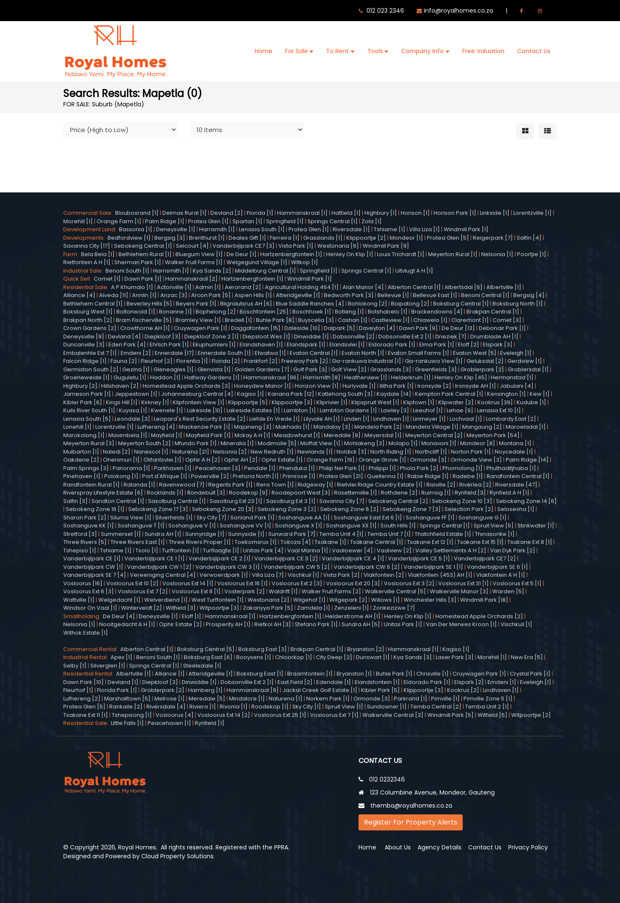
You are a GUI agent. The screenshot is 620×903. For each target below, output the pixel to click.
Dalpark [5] (339, 328)
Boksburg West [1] (88, 312)
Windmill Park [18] (484, 600)
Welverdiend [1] (166, 600)
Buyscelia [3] (316, 320)
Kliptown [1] (418, 402)
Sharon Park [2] (84, 518)
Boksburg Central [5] (206, 649)
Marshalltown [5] (127, 699)
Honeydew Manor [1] (262, 386)
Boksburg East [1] (260, 674)
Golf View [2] (349, 369)
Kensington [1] (506, 394)
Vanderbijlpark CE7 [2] (485, 558)
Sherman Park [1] (137, 262)
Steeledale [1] (202, 666)
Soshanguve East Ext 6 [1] (368, 518)
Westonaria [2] (268, 600)
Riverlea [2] (475, 485)
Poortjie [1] (531, 254)
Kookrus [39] (495, 402)
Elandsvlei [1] (347, 345)
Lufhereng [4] (156, 427)
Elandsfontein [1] (377, 682)
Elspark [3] (497, 345)
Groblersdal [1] (528, 369)
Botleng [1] (349, 312)
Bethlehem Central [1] (93, 304)
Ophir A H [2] (202, 460)
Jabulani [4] (517, 386)
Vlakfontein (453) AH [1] (440, 575)
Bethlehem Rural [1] (145, 254)
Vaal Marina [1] (307, 550)
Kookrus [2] (463, 690)
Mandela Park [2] (378, 427)
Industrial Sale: (84, 271)
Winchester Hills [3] (430, 600)
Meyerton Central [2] (434, 435)
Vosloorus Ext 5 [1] (517, 583)
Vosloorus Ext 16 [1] (242, 583)
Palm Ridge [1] (164, 221)
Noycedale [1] (514, 452)
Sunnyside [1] (246, 534)
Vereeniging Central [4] (163, 575)
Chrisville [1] (432, 674)
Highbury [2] (80, 386)
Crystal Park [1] (530, 674)
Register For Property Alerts (410, 822)
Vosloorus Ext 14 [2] (223, 715)
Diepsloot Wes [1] (266, 337)
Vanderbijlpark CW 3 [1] (227, 567)
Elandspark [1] (306, 345)
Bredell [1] (238, 320)
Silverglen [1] (107, 666)
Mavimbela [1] (127, 435)
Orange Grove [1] (382, 460)
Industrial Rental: (87, 657)
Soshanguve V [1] (192, 526)
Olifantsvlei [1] (162, 460)
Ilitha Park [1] (397, 386)
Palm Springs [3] (86, 468)
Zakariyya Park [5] (268, 608)
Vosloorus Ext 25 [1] (280, 715)
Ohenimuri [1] (121, 460)
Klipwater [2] (456, 402)
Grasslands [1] (322, 238)
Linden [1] (356, 419)
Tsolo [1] (146, 550)
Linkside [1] (494, 213)
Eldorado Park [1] (392, 345)
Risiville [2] (441, 485)
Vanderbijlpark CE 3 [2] (286, 558)
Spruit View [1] (344, 707)
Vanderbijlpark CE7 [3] (244, 246)
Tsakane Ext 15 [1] (480, 542)
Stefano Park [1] (316, 624)
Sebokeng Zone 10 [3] (462, 501)
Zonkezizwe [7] (394, 608)
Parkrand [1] (410, 699)
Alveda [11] (113, 295)
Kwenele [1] (167, 410)
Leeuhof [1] (428, 410)
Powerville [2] (210, 476)
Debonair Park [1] (502, 328)
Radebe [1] (468, 476)
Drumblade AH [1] (494, 337)
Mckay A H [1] (252, 435)
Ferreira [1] (284, 238)
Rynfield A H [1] (509, 493)
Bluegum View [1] (199, 254)
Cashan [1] (352, 320)
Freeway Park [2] (304, 361)
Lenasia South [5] (87, 419)
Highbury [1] (380, 213)
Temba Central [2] (435, 707)
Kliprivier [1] (332, 402)
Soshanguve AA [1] (304, 518)
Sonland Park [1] (252, 518)
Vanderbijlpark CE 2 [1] (220, 558)
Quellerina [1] (385, 476)
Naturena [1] (285, 699)
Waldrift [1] (283, 591)
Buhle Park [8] (275, 320)
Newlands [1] (315, 452)
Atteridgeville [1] (298, 295)
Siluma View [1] (130, 518)
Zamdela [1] (313, 608)
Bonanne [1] (175, 312)
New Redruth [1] (272, 452)
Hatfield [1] (346, 213)
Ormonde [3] (428, 460)
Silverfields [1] (174, 518)
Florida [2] (226, 361)
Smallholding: (83, 616)
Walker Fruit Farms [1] (194, 262)
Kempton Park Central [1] (449, 394)
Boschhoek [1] (311, 312)
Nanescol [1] (151, 452)
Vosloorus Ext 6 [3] (88, 591)
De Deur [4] (119, 616)
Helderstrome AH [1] (352, 616)
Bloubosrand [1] (137, 213)
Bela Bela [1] (98, 254)
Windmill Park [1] (466, 229)
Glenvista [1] (214, 369)
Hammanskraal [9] (252, 690)
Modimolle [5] (277, 443)
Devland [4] (124, 337)
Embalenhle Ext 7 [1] (90, 353)
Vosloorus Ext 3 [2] (409, 583)
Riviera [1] (202, 707)
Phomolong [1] (462, 468)
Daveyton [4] (377, 328)
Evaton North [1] (363, 353)
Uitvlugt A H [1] (414, 271)
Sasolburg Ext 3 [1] (290, 501)
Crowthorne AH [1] (145, 328)
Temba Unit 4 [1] (341, 534)
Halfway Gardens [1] (212, 377)
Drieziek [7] (450, 337)
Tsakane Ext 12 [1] (430, 542)
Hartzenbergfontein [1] (291, 254)
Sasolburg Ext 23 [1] (236, 501)
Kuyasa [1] (133, 410)
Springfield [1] (285, 221)
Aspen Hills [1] (253, 295)
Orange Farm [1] (119, 221)
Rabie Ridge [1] (428, 476)
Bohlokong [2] (367, 304)
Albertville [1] (503, 287)
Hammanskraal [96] (271, 377)
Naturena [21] (190, 452)
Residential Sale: (87, 287)
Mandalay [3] (331, 427)
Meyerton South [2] (144, 443)
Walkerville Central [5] (395, 591)
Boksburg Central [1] (461, 304)
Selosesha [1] (515, 509)
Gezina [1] (136, 369)
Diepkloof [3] (163, 337)
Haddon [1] (165, 377)
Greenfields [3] (436, 369)
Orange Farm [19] (331, 460)
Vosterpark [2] (244, 591)
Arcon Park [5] (211, 295)
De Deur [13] (458, 328)
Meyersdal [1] (383, 435)
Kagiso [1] (250, 394)
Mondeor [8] (477, 443)
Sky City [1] (306, 707)
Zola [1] (371, 221)
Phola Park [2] (419, 468)
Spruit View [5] (494, 526)
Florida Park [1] (117, 690)
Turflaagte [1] (221, 550)
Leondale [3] (132, 419)
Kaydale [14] (394, 394)
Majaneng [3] (253, 427)
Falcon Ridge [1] (85, 361)
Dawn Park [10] (83, 682)
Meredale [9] (342, 435)
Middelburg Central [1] (265, 271)
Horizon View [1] (317, 386)
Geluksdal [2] (485, 361)
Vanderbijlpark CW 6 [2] (367, 567)
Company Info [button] (422, 51)
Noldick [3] (352, 452)
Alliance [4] (79, 295)
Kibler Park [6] (82, 402)
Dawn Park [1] (143, 279)
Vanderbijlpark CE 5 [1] (419, 558)
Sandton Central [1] (118, 501)
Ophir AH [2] (241, 460)
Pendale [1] (259, 468)
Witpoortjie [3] (219, 608)
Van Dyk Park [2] (512, 550)
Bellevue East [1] (435, 295)
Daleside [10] (302, 328)
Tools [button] (375, 51)
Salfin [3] (75, 501)
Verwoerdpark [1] (223, 575)
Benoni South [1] (127, 271)
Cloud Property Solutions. (178, 856)
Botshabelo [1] (387, 312)
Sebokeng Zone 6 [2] (349, 509)
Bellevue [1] (393, 295)
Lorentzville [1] (532, 213)
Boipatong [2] (410, 304)
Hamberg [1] (205, 690)
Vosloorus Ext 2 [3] (297, 583)
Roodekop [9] (248, 493)
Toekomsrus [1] (256, 542)
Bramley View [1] (198, 320)
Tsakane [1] (330, 542)
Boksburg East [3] (262, 649)
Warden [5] (508, 591)
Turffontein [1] (180, 550)
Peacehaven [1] (169, 723)
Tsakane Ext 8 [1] (529, 542)
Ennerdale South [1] (224, 353)
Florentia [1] (192, 361)
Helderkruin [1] (411, 377)
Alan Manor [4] (363, 287)
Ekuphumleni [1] (214, 345)
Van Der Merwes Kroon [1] (461, 624)
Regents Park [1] (230, 485)
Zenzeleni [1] (351, 608)
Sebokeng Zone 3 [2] (287, 509)
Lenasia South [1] (262, 229)
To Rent (337, 51)
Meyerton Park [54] (493, 435)
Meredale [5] (207, 699)
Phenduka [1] (297, 468)
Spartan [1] (247, 221)
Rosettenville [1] (355, 493)
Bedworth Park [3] (349, 295)
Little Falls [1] (127, 723)
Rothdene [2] (399, 493)
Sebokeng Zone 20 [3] (223, 509)
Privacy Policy (528, 847)
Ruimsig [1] (436, 493)
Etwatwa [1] (270, 353)
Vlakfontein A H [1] (500, 575)
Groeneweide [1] (86, 377)
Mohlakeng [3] (364, 443)
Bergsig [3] (169, 238)
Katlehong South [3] (345, 394)
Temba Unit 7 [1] (389, 534)
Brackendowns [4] (437, 312)
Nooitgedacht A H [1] (127, 624)
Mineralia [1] (237, 443)
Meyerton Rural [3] (88, 443)
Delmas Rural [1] (184, 213)
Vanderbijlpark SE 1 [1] (433, 567)
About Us (398, 847)
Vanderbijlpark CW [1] (93, 567)
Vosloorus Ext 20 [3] (353, 583)
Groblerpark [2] (482, 369)
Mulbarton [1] (81, 452)
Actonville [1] (174, 287)
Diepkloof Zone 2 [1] (211, 337)
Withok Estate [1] (85, 633)
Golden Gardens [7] (262, 369)
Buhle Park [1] (394, 674)
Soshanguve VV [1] (245, 526)
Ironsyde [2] (434, 386)
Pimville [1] (445, 699)
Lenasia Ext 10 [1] (499, 410)
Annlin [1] (144, 295)
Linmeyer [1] (429, 419)
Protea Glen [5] (448, 238)
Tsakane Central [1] (376, 542)
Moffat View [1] (320, 443)
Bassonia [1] (135, 229)
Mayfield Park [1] (208, 435)
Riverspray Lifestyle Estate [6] (103, 493)
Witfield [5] (492, 715)
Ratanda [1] (139, 485)
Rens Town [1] (275, 485)
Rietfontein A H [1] (87, 262)
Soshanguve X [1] (298, 526)
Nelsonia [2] (230, 452)
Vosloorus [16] (82, 583)
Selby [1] (74, 666)
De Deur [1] (241, 254)
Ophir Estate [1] (282, 460)
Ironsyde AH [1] (475, 386)
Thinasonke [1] (495, 534)
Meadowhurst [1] (297, 435)
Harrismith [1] (217, 229)
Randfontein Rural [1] (91, 485)
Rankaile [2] (126, 707)
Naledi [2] (116, 452)
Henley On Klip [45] (460, 377)
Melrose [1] (169, 699)
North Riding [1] (390, 452)
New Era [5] (527, 657)
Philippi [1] (382, 468)
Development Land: (91, 229)
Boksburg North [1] (518, 304)
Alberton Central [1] (414, 287)
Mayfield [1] (166, 435)
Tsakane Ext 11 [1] (85, 715)
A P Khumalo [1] (132, 287)
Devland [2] (226, 213)
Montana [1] (515, 443)
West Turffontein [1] (217, 600)
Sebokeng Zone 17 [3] (158, 509)
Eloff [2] (468, 345)
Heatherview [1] (365, 377)
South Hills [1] (398, 526)
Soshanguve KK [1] (88, 526)
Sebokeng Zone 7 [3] (412, 509)
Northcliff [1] (431, 452)
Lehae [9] (460, 410)
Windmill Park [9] (386, 246)
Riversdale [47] (516, 485)
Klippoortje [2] (366, 238)
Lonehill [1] (77, 427)
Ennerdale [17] (174, 353)
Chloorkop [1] (293, 657)
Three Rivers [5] (85, 542)
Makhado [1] (292, 427)
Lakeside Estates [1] (253, 410)
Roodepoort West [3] (301, 493)
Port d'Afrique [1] (164, 476)
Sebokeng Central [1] (143, 246)
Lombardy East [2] (511, 419)
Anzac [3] (173, 295)
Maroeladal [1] (526, 427)
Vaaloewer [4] (352, 550)
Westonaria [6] (338, 246)
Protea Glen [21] (341, 476)
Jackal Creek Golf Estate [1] (320, 690)
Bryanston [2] (365, 649)
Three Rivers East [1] (138, 542)
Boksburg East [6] (208, 657)
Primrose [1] (299, 476)
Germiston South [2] (91, 369)
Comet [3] (507, 320)
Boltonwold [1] (135, 312)
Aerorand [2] (243, 287)
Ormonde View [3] (476, 460)
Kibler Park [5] (380, 690)
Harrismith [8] (321, 377)
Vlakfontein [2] (384, 575)
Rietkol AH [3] (272, 624)
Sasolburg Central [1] (177, 501)
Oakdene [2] (81, 460)
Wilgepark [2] (348, 600)
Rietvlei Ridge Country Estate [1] (380, 485)
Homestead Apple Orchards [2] (479, 616)
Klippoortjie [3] (292, 402)
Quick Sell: (78, 279)
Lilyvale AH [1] (322, 419)
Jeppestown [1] (136, 394)
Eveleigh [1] (515, 353)
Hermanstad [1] (512, 377)
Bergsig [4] (529, 295)
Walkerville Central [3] (392, 715)
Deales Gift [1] (247, 238)
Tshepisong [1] (132, 715)
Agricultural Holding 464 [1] (302, 287)
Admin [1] (208, 287)
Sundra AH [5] (361, 624)
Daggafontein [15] (255, 328)
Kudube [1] (531, 402)
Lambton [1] (300, 410)
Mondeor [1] (406, 238)
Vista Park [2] (341, 575)
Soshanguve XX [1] (351, 526)
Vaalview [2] (394, 550)
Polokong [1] (121, 476)
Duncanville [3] (84, 345)
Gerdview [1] (524, 361)
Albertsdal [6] (464, 287)
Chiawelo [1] (430, 320)
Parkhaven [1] (172, 468)
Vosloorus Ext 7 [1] (334, 715)
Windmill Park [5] (450, 715)
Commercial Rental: (91, 649)
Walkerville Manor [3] (459, 591)
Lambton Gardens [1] (348, 410)
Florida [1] (260, 213)
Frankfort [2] (261, 361)
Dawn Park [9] (418, 328)
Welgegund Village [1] (256, 262)
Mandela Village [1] (432, 427)
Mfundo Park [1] (196, 443)
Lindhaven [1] (391, 419)
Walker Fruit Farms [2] (331, 591)
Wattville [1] (78, 600)
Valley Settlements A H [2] (450, 550)
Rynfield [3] (470, 493)
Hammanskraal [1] (302, 213)
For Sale (296, 51)
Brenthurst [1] (207, 238)
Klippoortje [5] (248, 402)
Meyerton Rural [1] (452, 254)
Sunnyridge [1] (204, 534)
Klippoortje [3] (423, 690)
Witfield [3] (181, 608)
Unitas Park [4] (263, 550)
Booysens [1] (253, 657)
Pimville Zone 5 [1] (488, 699)
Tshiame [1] (389, 229)
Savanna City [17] (86, 246)
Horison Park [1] (455, 213)
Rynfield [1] (209, 723)
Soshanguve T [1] (141, 526)
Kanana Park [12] (291, 394)
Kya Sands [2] (212, 271)
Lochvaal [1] (466, 419)
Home (263, 51)
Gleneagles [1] (174, 369)
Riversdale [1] (351, 229)
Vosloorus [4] (175, 715)
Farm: (72, 254)
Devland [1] (123, 682)
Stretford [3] (80, 534)
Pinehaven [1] (81, 476)
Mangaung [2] (482, 427)
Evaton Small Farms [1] (418, 353)
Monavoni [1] (438, 443)
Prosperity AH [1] (228, 624)
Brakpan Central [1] (492, 312)
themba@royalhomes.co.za (411, 805)
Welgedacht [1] (119, 600)
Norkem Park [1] (328, 699)
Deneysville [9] (83, 337)
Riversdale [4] (166, 707)
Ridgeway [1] (315, 485)
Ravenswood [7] (182, 485)
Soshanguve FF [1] (430, 518)
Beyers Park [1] (196, 304)
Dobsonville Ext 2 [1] (404, 337)
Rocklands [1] (165, 493)
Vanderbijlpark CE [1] (92, 558)
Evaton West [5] (474, 353)
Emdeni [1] (502, 682)
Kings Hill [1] (121, 402)
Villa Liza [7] (268, 575)
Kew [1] (540, 394)
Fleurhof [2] (157, 361)
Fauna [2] (124, 361)
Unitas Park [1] (403, 624)
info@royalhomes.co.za (458, 10)
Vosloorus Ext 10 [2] (132, 583)
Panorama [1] (131, 468)
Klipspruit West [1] (375, 402)
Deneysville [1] (175, 229)
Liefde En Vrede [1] (274, 419)
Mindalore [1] (247, 699)
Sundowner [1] (387, 707)
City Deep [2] (334, 657)
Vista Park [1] (295, 246)
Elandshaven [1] (261, 345)
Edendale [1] (333, 682)
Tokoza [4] (295, 542)
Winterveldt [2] (141, 608)
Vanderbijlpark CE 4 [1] (353, 558)
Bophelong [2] (216, 312)
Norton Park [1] (471, 452)
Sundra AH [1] (163, 534)
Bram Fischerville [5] (144, 320)
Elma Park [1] (436, 345)
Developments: (85, 238)
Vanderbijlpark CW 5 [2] (297, 567)
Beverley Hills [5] (149, 304)
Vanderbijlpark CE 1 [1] (154, 558)
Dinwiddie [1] (311, 337)
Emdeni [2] (136, 353)
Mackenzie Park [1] (204, 427)
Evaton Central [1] (314, 353)
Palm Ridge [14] (527, 460)
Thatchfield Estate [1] (443, 534)
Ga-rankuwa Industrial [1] (366, 361)
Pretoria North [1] (256, 476)
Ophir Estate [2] (180, 624)
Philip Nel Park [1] (342, 468)
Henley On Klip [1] (349, 254)
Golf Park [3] (310, 369)
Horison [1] (415, 213)
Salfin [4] (529, 238)
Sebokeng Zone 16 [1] (95, 509)
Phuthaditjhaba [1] (511, 468)
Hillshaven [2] (120, 386)
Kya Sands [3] (413, 657)
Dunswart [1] (373, 657)
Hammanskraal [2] (191, 279)
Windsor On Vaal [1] (90, 608)
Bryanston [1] (354, 674)
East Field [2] (295, 682)
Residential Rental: (89, 674)
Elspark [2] (469, 682)
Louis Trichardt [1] (400, 254)
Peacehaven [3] (217, 468)
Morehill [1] (78, 221)
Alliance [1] (170, 674)
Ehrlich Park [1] (169, 345)
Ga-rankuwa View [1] (434, 361)
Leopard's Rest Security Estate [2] (199, 419)
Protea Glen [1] (208, 221)
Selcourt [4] (192, 246)
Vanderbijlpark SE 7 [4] (94, 575)
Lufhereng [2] (81, 699)
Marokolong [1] (84, 435)
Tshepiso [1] (79, 550)
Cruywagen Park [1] (200, 328)
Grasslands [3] (390, 369)
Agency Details (439, 847)
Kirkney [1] (155, 402)
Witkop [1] (304, 262)
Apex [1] (121, 657)
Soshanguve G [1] (482, 518)
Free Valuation (483, 51)
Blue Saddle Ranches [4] (310, 304)
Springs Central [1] (332, 221)
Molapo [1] (403, 443)
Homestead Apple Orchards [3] (186, 386)
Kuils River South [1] (89, 410)
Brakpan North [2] (87, 320)
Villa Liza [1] (424, 229)
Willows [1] (385, 600)
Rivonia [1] (234, 707)
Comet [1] (107, 279)
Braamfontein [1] (310, 674)
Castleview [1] (390, 320)
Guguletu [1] (129, 377)
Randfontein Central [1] (518, 476)
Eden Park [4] (127, 345)
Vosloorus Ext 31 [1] (463, 583)
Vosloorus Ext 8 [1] (196, 591)
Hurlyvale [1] (359, 386)
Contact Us (533, 51)
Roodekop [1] (269, 707)
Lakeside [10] (205, 410)
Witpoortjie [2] (531, 715)
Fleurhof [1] (78, 690)
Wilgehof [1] (309, 600)
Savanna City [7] (341, 501)
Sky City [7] (211, 518)
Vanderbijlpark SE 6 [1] (497, 567)
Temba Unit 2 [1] (487, 707)
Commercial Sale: (89, 213)
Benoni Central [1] (485, 295)
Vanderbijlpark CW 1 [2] (159, 567)
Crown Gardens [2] (89, 328)
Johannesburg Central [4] (197, 394)
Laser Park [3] (455, 657)
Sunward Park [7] (291, 534)
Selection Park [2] (469, 509)
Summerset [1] (121, 534)
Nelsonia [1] (497, 254)
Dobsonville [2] (354, 337)
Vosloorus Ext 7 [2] (143, 591)
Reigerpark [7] (493, 238)
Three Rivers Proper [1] (200, 542)
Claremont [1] (470, 320)
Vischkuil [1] (303, 575)
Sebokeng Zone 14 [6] (526, 501)
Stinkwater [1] (536, 526)
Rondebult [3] (206, 493)
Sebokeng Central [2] (398, 501)
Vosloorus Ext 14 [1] (187, 583)
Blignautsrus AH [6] (246, 304)
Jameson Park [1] (87, 394)
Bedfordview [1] (129, 238)
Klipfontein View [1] (198, 402)
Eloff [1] (191, 616)
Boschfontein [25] (264, 312)
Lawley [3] (395, 410)
